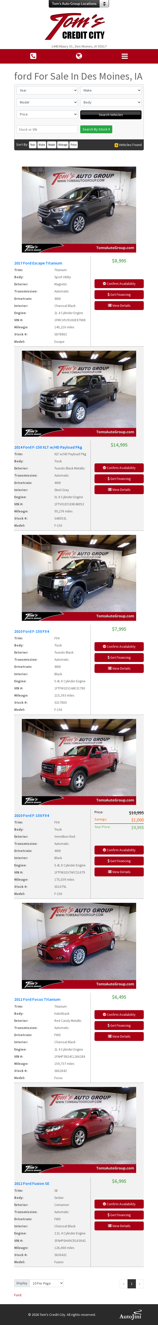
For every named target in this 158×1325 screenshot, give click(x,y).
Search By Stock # (96, 129)
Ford (17, 1295)
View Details (119, 305)
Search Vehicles (111, 114)
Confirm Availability (119, 283)
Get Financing (119, 294)
